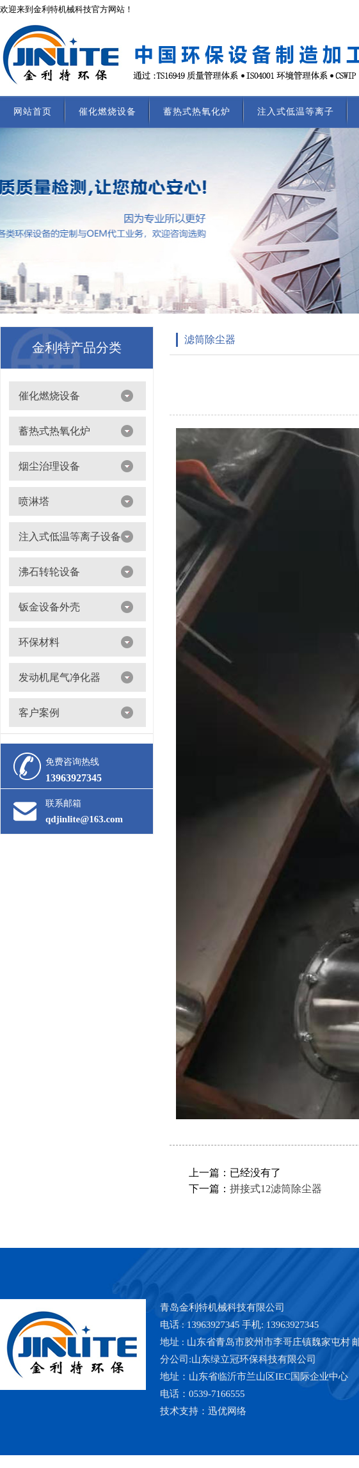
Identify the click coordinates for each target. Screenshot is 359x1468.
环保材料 (39, 642)
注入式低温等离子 (295, 111)
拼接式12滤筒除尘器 (276, 1188)
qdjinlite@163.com (84, 819)
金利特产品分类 (77, 347)
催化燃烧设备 (107, 111)
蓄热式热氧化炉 (196, 111)
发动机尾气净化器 (59, 677)
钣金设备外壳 (49, 607)
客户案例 (39, 712)
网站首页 (32, 111)
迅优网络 (227, 1411)
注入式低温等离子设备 (70, 536)
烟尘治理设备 (49, 466)
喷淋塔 (34, 501)
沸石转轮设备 (49, 571)
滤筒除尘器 (209, 339)
